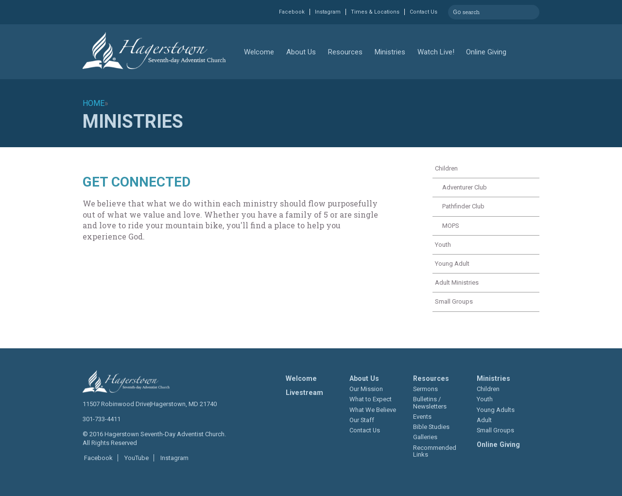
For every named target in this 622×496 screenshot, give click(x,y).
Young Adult (452, 263)
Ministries (390, 52)
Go (457, 11)
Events (422, 416)
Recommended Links (434, 451)
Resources (345, 52)
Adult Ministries (457, 282)
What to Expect (370, 399)
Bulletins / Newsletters (430, 402)
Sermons (425, 389)
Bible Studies (431, 426)
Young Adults (496, 409)
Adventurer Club (464, 187)
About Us (301, 52)
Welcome (259, 52)
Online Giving (486, 52)
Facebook (292, 12)
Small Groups (454, 301)
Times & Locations (375, 12)
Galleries (425, 437)
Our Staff (361, 420)
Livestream (304, 392)
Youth (443, 244)
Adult (484, 420)
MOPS (450, 225)
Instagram (328, 12)
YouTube (136, 458)
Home (93, 103)
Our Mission (366, 389)
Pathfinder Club (463, 206)
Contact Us (423, 12)
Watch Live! (435, 52)
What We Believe (372, 409)
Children (446, 168)
